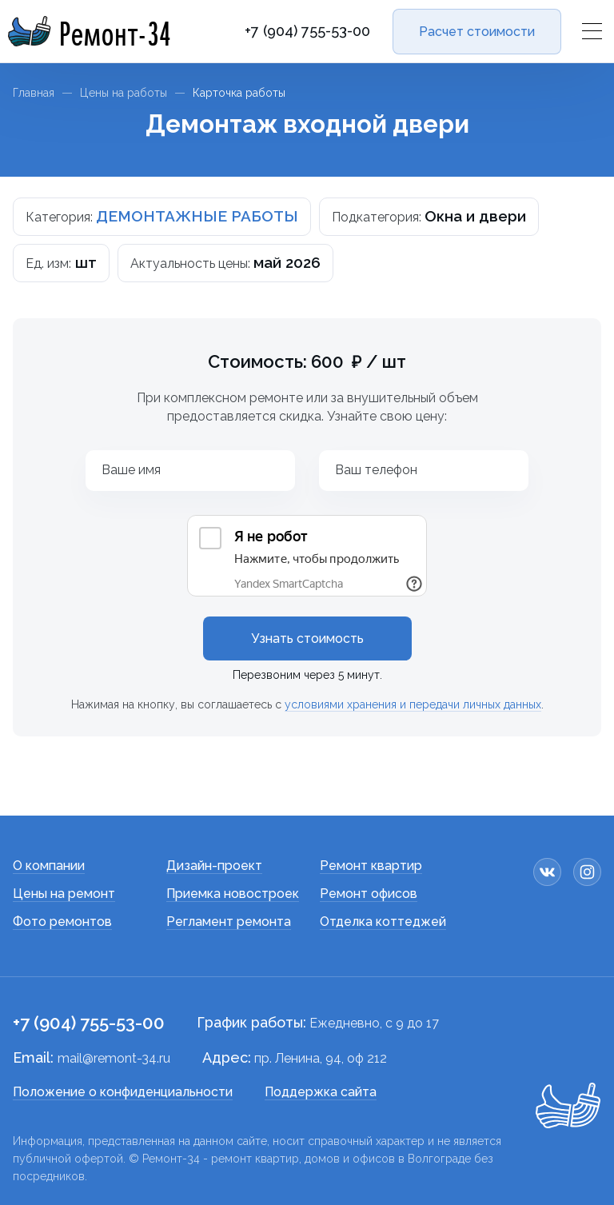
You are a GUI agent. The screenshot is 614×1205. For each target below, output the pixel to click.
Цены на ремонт (64, 893)
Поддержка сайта (321, 1091)
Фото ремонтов (62, 921)
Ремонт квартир (371, 865)
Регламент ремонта (228, 921)
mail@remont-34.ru (114, 1058)
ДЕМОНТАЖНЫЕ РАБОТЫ (197, 216)
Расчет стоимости (477, 31)
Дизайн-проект (214, 865)
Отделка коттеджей (383, 921)
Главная (33, 93)
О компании (49, 865)
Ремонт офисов (368, 893)
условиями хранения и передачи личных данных (413, 704)
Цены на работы (123, 93)
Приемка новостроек (232, 893)
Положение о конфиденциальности (123, 1091)
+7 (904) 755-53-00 (307, 31)
